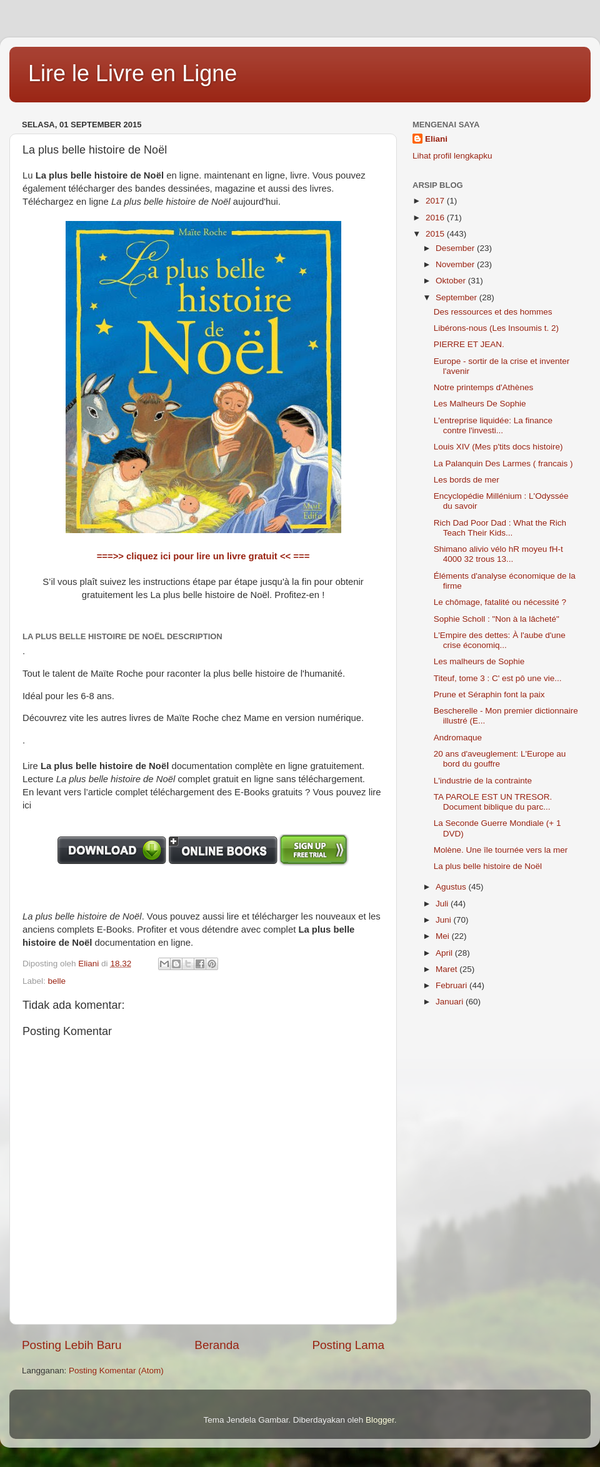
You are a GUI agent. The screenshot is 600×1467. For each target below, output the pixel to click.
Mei (444, 936)
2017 (436, 200)
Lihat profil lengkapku (452, 155)
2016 (436, 217)
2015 (436, 233)
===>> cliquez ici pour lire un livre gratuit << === (203, 556)
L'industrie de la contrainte (483, 780)
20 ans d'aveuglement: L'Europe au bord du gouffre (500, 758)
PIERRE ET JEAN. (469, 344)
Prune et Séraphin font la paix (489, 694)
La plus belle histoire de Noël (488, 866)
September (457, 297)
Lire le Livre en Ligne (132, 73)
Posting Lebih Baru (72, 1345)
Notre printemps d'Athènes (483, 387)
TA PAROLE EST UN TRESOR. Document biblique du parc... (493, 802)
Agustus (452, 886)
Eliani (436, 139)
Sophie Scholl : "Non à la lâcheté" (496, 619)
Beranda (216, 1345)
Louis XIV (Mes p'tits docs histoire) (498, 446)
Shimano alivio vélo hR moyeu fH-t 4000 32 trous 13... (498, 554)
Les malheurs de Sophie (479, 661)
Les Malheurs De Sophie (480, 403)
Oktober (452, 280)
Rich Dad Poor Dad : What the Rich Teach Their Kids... (500, 527)
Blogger (380, 1420)
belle (57, 981)
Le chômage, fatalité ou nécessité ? (500, 602)
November (456, 264)
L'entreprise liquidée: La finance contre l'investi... (493, 425)
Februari (452, 985)
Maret (447, 969)
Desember (456, 248)
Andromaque (458, 737)
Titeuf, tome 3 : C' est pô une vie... (498, 678)
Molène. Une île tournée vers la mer (501, 850)
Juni (445, 920)
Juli (443, 903)
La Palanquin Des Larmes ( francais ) (503, 463)
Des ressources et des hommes (493, 311)
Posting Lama (348, 1345)
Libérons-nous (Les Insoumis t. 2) (496, 328)
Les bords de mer (466, 479)
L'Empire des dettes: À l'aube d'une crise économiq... (500, 640)
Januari (451, 1001)
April (445, 953)
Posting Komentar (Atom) (116, 1370)
